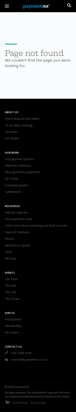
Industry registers (16, 212)
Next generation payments (22, 172)
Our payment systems (19, 159)
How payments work (18, 219)
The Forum (12, 299)
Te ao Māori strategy (19, 125)
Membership (13, 326)
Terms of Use (20, 402)
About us (11, 112)
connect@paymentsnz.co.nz (26, 359)
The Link (10, 292)
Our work (12, 152)
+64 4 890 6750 (18, 353)
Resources (12, 206)
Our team (11, 132)
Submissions (13, 192)
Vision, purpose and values (22, 118)
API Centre (12, 179)
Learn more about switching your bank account (36, 225)
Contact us (13, 346)
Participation (13, 319)
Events (10, 272)
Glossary (10, 258)
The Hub (10, 285)
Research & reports (17, 245)
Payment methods (17, 232)
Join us (10, 313)
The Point (11, 279)
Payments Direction (18, 165)
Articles (9, 239)
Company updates (17, 185)
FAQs (8, 252)
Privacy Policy (38, 402)
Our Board (12, 138)
